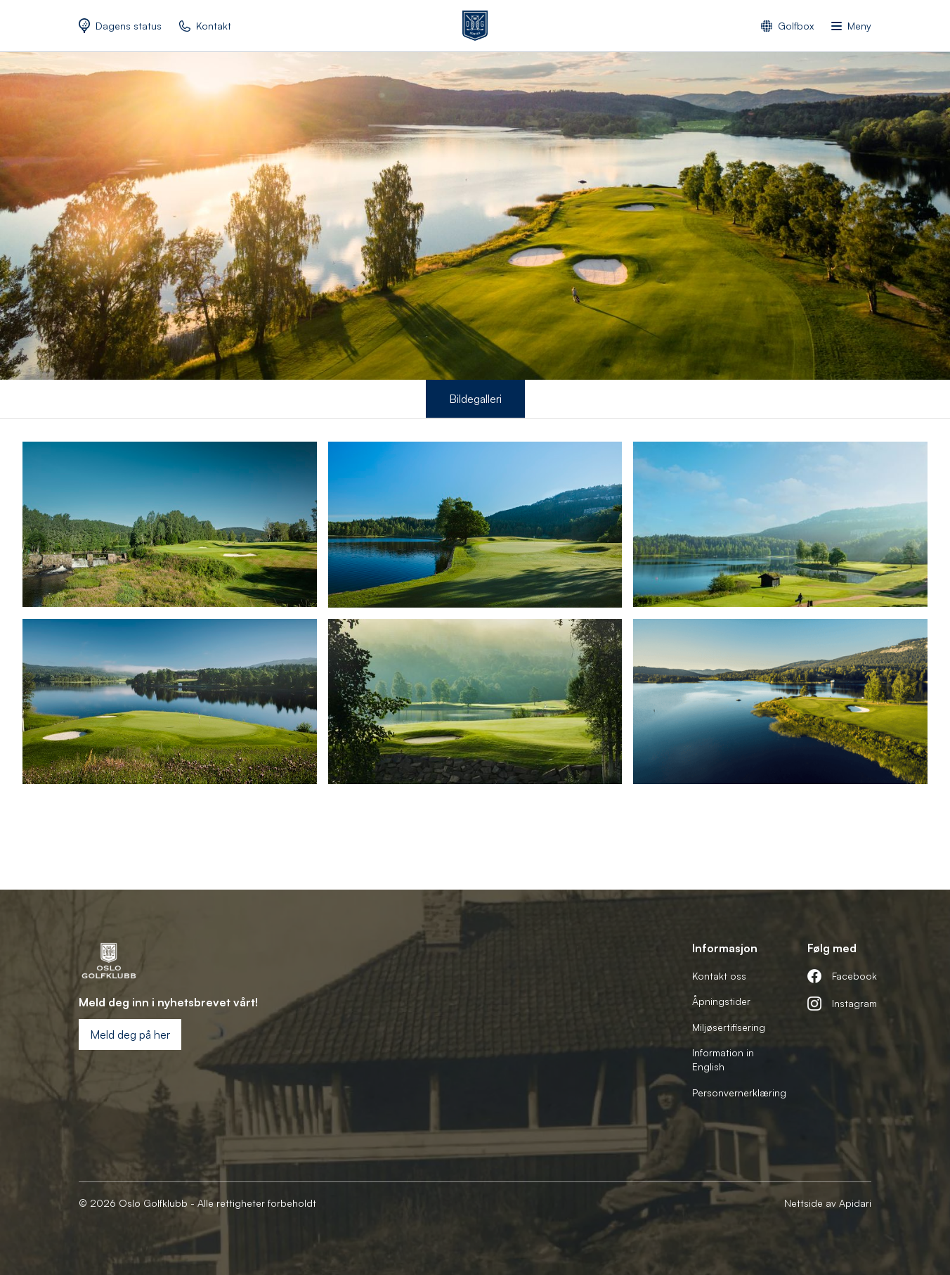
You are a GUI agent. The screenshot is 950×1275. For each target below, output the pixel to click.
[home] (475, 26)
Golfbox (796, 26)
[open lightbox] (169, 524)
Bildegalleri (475, 399)
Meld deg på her (130, 1034)
